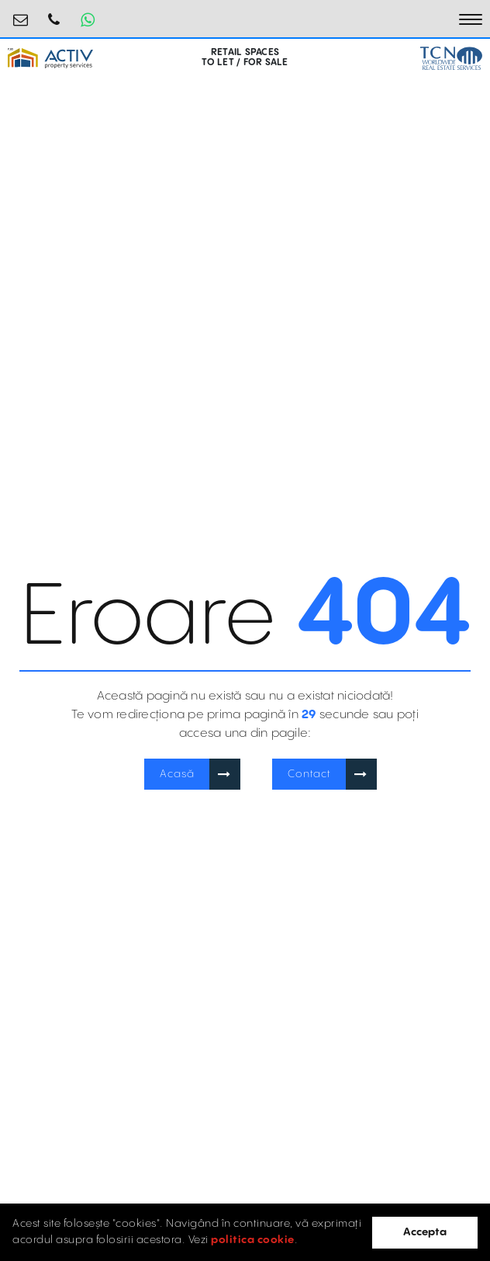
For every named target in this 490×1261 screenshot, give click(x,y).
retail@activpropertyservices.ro (21, 13)
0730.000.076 (54, 13)
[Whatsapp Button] (87, 19)
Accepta (425, 1232)
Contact (309, 774)
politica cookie (253, 1240)
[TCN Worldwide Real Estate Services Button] (451, 58)
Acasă (177, 774)
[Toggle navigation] (470, 19)
